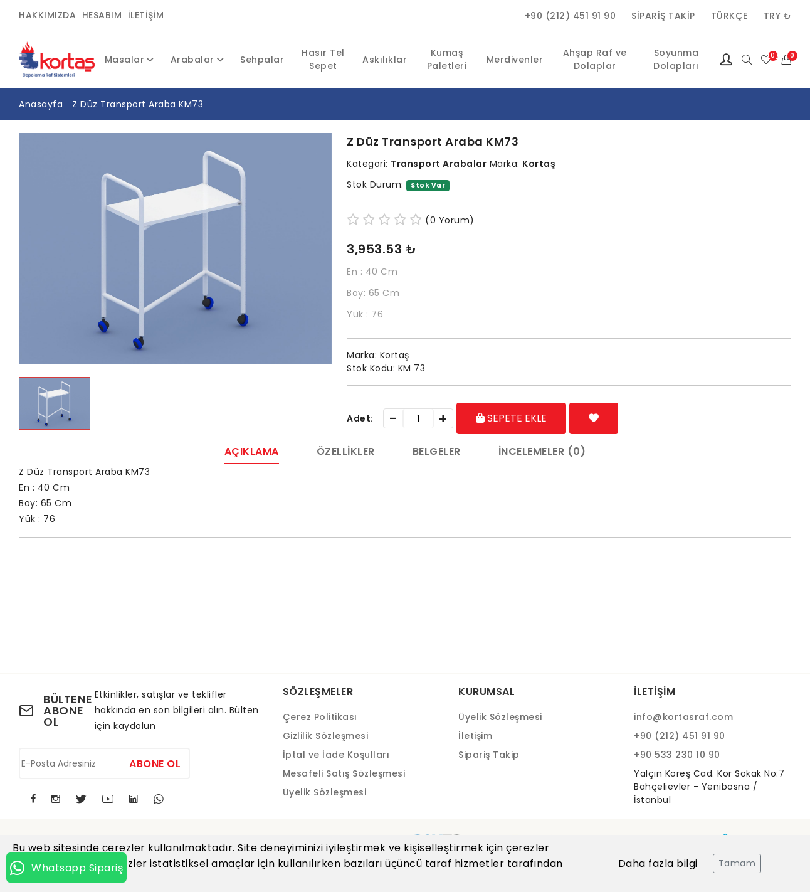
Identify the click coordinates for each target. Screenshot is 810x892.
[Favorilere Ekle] (594, 418)
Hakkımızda (47, 15)
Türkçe (729, 15)
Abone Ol (155, 764)
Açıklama (251, 453)
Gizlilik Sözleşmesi (326, 736)
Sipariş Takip (663, 15)
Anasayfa (41, 104)
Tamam (737, 863)
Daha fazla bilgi (658, 863)
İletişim (146, 15)
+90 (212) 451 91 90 (570, 15)
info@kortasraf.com (683, 717)
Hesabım (102, 15)
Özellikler (346, 453)
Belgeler (437, 453)
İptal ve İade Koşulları (336, 754)
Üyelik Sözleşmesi (325, 792)
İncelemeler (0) (542, 453)
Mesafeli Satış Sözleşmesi (344, 773)
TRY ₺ (778, 15)
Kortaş (538, 163)
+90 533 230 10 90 (677, 754)
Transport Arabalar (439, 163)
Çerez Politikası (320, 717)
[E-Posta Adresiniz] (104, 763)
